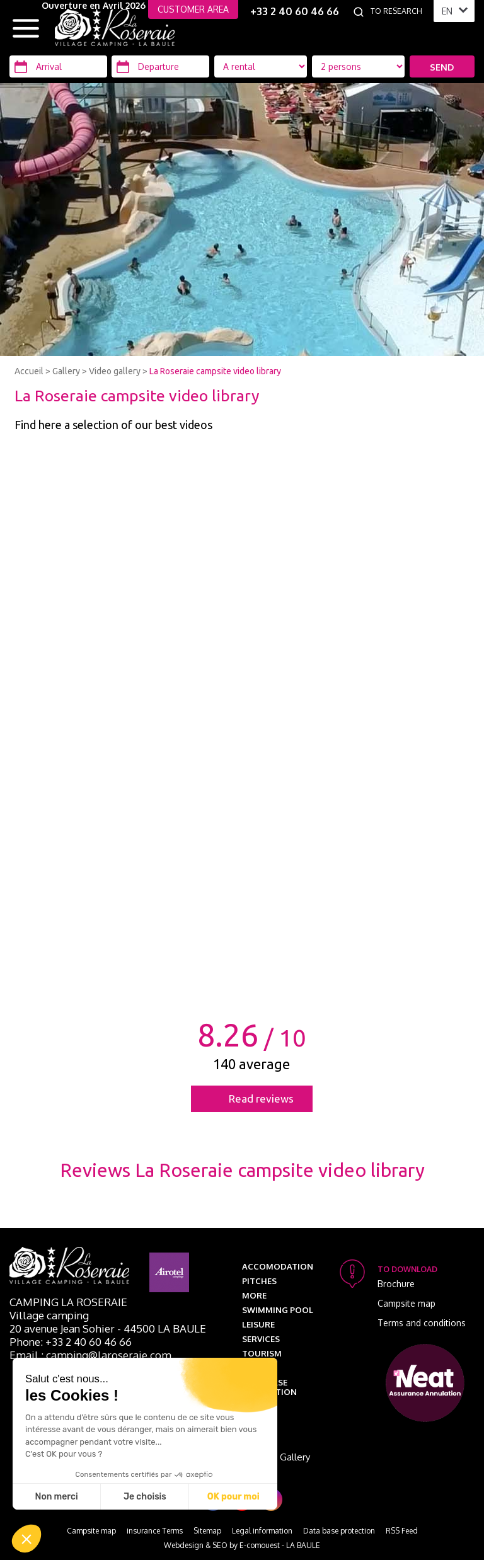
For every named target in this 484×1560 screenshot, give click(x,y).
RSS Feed (402, 1530)
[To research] (399, 11)
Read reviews (261, 1098)
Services (261, 1339)
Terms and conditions (421, 1322)
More (254, 1295)
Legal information (262, 1530)
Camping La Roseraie (68, 1302)
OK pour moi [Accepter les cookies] (233, 1496)
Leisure (258, 1324)
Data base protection (269, 1387)
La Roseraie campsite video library (215, 371)
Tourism (262, 1353)
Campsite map (406, 1303)
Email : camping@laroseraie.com (90, 1355)
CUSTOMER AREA (193, 9)
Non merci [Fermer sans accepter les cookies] (56, 1496)
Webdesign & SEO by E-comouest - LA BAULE (242, 1545)
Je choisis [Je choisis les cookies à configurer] (145, 1496)
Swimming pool (277, 1310)
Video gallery (115, 371)
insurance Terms (155, 1530)
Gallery (66, 371)
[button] (26, 1538)
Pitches (259, 1281)
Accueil (28, 371)
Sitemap (207, 1530)
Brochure (396, 1283)
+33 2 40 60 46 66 (294, 11)
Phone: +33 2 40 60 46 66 (70, 1341)
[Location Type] (358, 66)
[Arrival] (58, 66)
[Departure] (160, 66)
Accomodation (277, 1266)
